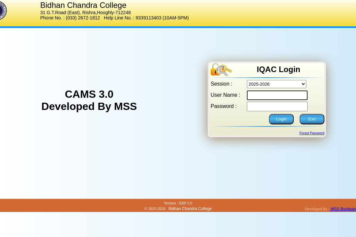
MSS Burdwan (343, 209)
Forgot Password (311, 133)
